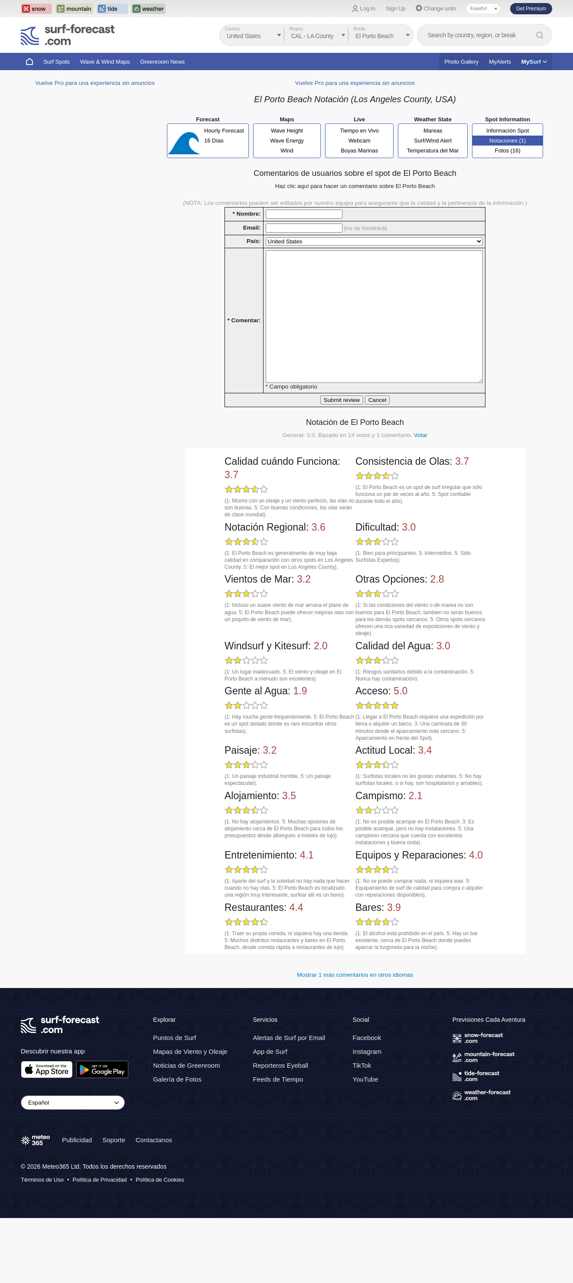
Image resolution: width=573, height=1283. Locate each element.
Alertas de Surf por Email (289, 1102)
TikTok (362, 1130)
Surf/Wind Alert (433, 179)
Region (296, 28)
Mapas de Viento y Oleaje (190, 1116)
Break (359, 28)
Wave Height (287, 169)
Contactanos (154, 1204)
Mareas (432, 169)
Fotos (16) (508, 189)
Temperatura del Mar (433, 189)
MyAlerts (500, 61)
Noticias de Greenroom (186, 1130)
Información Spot (507, 169)
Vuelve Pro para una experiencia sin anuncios (95, 343)
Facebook (367, 1102)
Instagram (367, 1116)
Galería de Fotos (177, 1143)
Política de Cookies (160, 1244)
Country (232, 28)
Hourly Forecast (224, 169)
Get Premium (531, 9)
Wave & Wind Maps (105, 61)
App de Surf (270, 1116)
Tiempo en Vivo (359, 169)
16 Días (214, 179)
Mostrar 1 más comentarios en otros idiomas (355, 1040)
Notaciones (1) (507, 179)
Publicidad (77, 1204)
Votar (421, 500)
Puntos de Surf (174, 1102)
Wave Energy (287, 179)
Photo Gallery (461, 61)
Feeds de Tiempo (278, 1143)
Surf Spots (56, 61)
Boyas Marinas (359, 189)
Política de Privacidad (100, 1244)
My (534, 61)
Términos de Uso (42, 1244)
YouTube (365, 1143)
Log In (367, 8)
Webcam (359, 179)
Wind (286, 189)
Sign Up (396, 8)
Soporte (113, 1204)
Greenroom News (162, 61)
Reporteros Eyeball (280, 1130)
